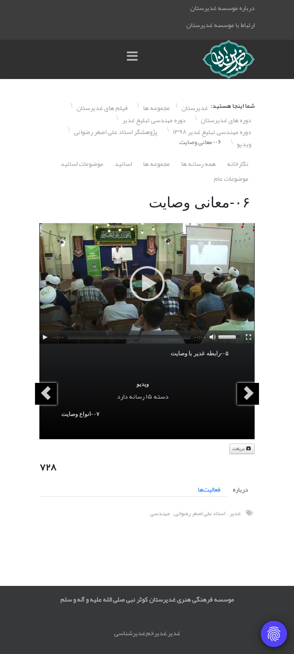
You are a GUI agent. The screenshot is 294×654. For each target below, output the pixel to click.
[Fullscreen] (248, 337)
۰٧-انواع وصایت (80, 414)
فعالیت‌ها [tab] (209, 489)
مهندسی (160, 513)
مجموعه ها (156, 163)
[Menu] (134, 59)
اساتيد (123, 163)
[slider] (128, 337)
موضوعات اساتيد (81, 163)
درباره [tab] (240, 489)
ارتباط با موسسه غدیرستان (220, 24)
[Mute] (212, 337)
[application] (147, 283)
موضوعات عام (231, 178)
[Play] (45, 337)
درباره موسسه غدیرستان (222, 7)
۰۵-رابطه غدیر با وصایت (199, 353)
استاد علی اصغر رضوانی (199, 513)
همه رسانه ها (198, 163)
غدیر (235, 513)
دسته (161, 396)
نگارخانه (237, 163)
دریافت (242, 448)
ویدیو (142, 384)
